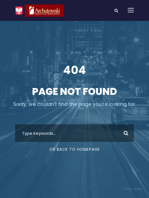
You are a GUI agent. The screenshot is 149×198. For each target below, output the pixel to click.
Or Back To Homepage (74, 149)
